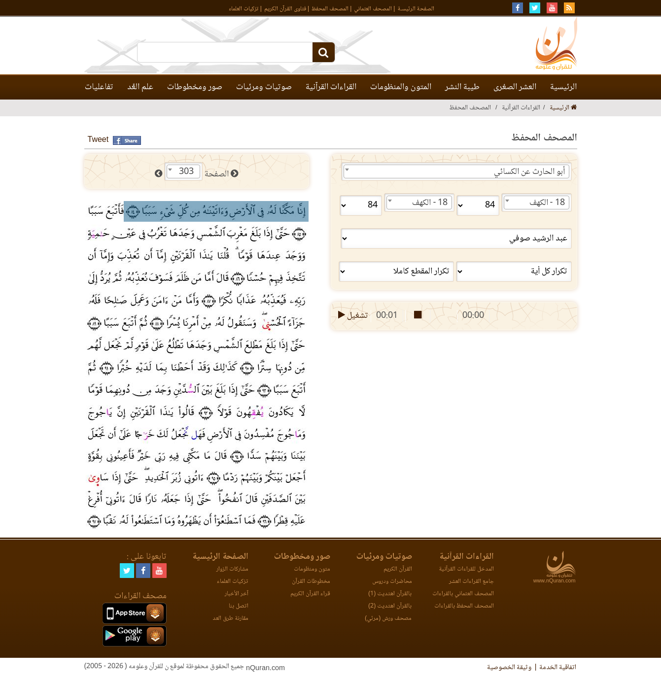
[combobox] (456, 171)
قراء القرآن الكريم (310, 594)
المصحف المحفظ (330, 9)
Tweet (98, 140)
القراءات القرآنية (331, 87)
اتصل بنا (238, 606)
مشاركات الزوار (232, 569)
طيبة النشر (462, 87)
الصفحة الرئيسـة (416, 9)
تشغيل (352, 315)
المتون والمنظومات (400, 87)
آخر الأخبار (236, 594)
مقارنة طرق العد (230, 618)
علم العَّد (140, 87)
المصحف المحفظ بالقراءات (464, 606)
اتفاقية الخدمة (557, 668)
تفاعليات (99, 87)
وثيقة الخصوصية (509, 668)
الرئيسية (563, 87)
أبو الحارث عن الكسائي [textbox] (529, 172)
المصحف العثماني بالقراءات (463, 594)
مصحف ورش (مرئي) (388, 618)
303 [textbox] (186, 172)
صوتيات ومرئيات (264, 87)
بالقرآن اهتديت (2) (390, 606)
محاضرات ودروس (392, 581)
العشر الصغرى (514, 87)
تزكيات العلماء (244, 9)
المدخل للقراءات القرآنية (466, 569)
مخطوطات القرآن (311, 581)
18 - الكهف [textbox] (547, 203)
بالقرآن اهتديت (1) (390, 594)
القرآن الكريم (397, 569)
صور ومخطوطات (194, 87)
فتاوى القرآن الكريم (285, 9)
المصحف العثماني (373, 9)
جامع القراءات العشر (471, 581)
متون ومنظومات (312, 569)
